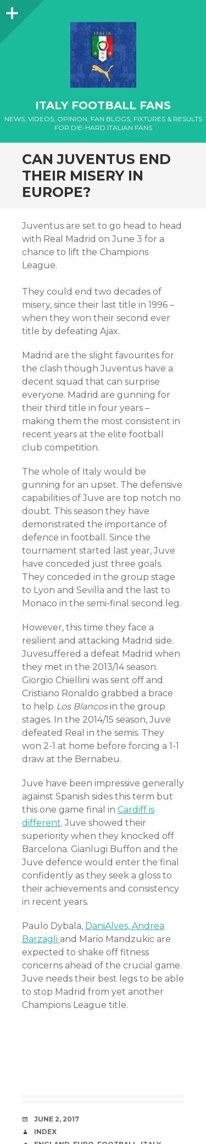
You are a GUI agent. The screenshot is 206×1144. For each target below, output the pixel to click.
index (45, 1132)
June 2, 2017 (56, 1119)
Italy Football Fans (103, 105)
